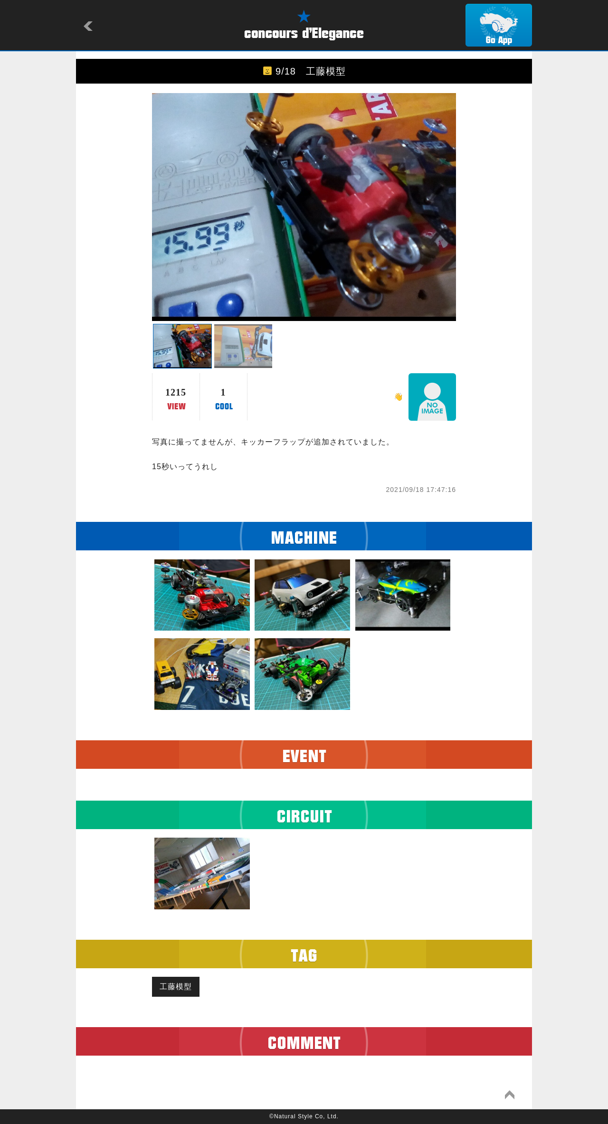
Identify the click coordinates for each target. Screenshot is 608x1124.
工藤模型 (176, 986)
